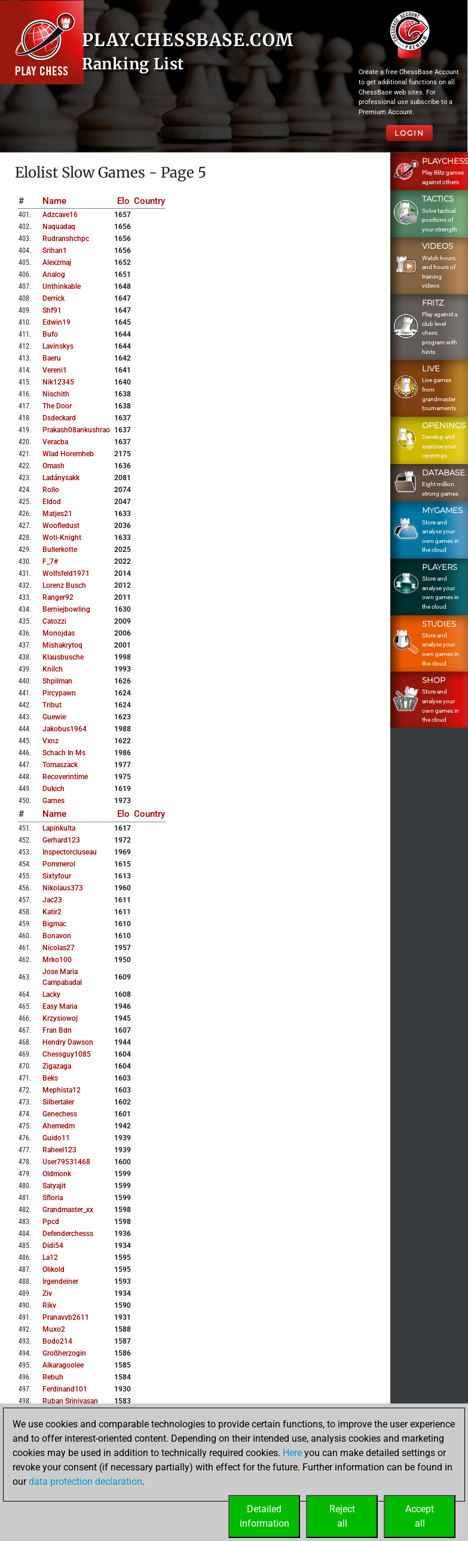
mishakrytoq (62, 645)
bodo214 (57, 1341)
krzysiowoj (60, 1018)
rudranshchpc (65, 238)
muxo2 (53, 1329)
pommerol (58, 864)
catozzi (54, 621)
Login (409, 133)
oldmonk (56, 1174)
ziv (47, 1293)
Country (149, 201)
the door (57, 406)
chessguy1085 (66, 1054)
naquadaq (58, 226)
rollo (50, 490)
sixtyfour (56, 876)
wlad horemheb (68, 454)
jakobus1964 (64, 729)
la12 (50, 1257)
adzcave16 (60, 214)
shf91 (52, 310)
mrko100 (57, 960)
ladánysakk (60, 478)
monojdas (58, 633)
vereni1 (54, 370)
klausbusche (63, 657)
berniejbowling (66, 609)
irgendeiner (60, 1281)
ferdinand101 (64, 1389)
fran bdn (57, 1030)
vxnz (50, 741)
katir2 (52, 912)
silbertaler (58, 1102)
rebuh (52, 1377)
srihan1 (54, 250)
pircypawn (59, 693)
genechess (59, 1114)
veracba (55, 442)
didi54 (52, 1245)
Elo (123, 201)
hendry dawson (67, 1042)
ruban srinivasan (70, 1401)
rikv (49, 1305)
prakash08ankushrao (76, 430)
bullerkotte (59, 549)
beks (50, 1078)
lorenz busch (64, 585)
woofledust (60, 525)
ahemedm (58, 1126)
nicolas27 (58, 948)
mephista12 (61, 1090)
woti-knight (61, 537)
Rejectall (342, 1516)
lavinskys (58, 346)
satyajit (54, 1186)
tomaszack (60, 765)
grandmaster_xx (67, 1210)
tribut (52, 705)
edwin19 (56, 322)
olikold (53, 1269)
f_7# (50, 561)
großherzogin (64, 1353)
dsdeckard (59, 418)
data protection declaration (85, 1481)
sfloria (52, 1198)
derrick (53, 298)
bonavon (56, 936)
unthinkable (61, 286)
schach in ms (63, 753)
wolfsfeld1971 (66, 573)
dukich (53, 789)
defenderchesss (67, 1233)
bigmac (54, 924)
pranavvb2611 (65, 1317)
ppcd (50, 1221)
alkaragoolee (63, 1365)
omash (53, 466)
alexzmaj (56, 262)
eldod (51, 502)
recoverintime (65, 777)
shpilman (57, 681)
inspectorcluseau (69, 852)
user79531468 (66, 1162)
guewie (54, 717)
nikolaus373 (62, 888)
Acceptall (419, 1516)
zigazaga (56, 1066)
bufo (50, 334)
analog (53, 274)
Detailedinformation (264, 1516)
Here (292, 1452)
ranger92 (58, 597)
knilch (52, 669)
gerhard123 (61, 840)
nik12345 (58, 382)
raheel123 (59, 1150)
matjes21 (57, 513)
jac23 (52, 900)
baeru (51, 358)
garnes (53, 801)
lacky (51, 994)
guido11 (56, 1138)
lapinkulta (58, 828)
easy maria (59, 1006)
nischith (55, 394)
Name (54, 201)
